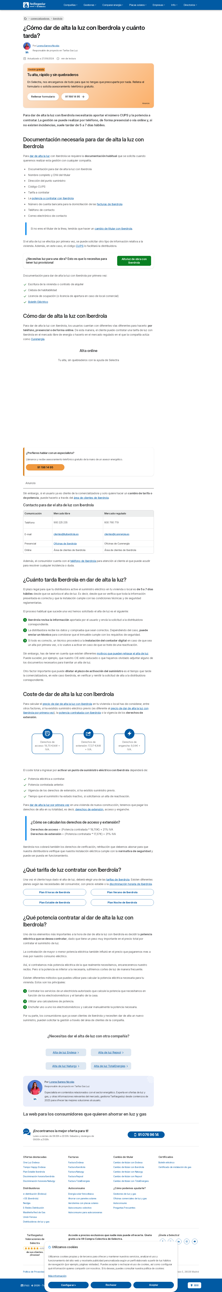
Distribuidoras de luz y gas (36, 1221)
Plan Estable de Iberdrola (54, 902)
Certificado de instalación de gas (174, 1167)
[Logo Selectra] (34, 5)
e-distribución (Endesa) (34, 1193)
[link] (35, 1244)
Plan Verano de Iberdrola (122, 892)
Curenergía (37, 339)
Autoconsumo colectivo (80, 1207)
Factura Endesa (76, 1162)
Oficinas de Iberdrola (65, 543)
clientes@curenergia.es (116, 534)
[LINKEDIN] (178, 1241)
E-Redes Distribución (33, 1207)
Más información (57, 1275)
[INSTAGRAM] (186, 1241)
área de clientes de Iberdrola (91, 497)
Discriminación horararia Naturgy (39, 1181)
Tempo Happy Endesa (34, 1167)
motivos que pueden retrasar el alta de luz (122, 653)
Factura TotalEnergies (79, 1181)
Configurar (68, 1285)
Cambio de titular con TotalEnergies (131, 1181)
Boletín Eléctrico (38, 301)
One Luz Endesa (31, 1162)
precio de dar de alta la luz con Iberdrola (67, 703)
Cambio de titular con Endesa (127, 1162)
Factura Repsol (75, 1176)
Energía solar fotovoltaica (81, 1193)
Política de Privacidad (34, 1271)
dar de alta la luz (40, 156)
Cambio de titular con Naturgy (128, 1171)
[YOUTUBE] (194, 1241)
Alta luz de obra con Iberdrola (134, 260)
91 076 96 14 (146, 1134)
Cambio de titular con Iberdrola (128, 1167)
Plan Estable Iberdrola (34, 1171)
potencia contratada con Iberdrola (80, 712)
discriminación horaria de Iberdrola (130, 884)
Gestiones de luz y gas (124, 1193)
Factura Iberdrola (76, 1167)
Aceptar (153, 1285)
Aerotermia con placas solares (83, 1203)
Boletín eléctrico (166, 1162)
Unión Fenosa (30, 1217)
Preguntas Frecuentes (124, 1207)
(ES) (194, 1285)
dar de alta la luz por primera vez (49, 805)
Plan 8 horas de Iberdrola (54, 892)
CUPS (79, 246)
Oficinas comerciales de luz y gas (130, 1198)
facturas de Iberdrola (109, 204)
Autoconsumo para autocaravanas (85, 1212)
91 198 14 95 (75, 97)
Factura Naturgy (76, 1171)
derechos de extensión (89, 809)
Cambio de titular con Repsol (127, 1176)
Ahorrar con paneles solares (82, 1198)
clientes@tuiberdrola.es (66, 534)
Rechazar (111, 1285)
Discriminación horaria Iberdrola (38, 1176)
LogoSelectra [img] (25, 1285)
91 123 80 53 (179, 55)
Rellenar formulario (43, 96)
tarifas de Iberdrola (117, 879)
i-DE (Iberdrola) (31, 1198)
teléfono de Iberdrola (83, 561)
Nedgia (26, 1203)
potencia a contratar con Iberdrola (53, 198)
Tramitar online (178, 47)
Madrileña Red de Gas (34, 1212)
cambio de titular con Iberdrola (113, 228)
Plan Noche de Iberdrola (122, 902)
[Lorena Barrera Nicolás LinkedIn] (27, 52)
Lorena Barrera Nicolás (48, 45)
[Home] (26, 18)
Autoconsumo (120, 1203)
